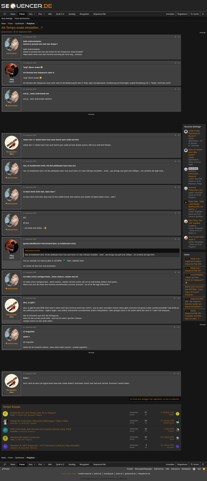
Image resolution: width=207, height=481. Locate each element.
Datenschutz (159, 469)
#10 (178, 298)
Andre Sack (14, 423)
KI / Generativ (193, 146)
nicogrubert (13, 448)
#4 (179, 135)
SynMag (72, 14)
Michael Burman (169, 423)
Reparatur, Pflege (195, 184)
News (12, 14)
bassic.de (97, 474)
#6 (179, 187)
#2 (179, 63)
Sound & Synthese (195, 217)
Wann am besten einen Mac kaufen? (195, 152)
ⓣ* (5, 14)
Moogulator (84, 14)
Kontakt (130, 469)
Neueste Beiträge (192, 126)
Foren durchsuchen (22, 19)
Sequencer (31, 431)
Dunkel (6, 469)
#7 (179, 213)
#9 (179, 272)
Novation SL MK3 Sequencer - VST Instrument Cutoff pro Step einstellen (44, 445)
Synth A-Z (60, 14)
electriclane (7, 32)
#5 (179, 161)
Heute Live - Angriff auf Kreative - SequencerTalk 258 (193, 261)
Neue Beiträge (7, 19)
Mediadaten (186, 469)
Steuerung (33, 448)
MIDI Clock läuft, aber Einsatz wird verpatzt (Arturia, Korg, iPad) (40, 429)
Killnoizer (171, 431)
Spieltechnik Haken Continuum (25, 437)
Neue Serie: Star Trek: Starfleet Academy (195, 223)
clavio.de (119, 474)
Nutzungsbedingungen (143, 469)
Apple (190, 165)
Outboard (33, 423)
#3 (179, 89)
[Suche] (194, 14)
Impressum (175, 469)
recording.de (108, 474)
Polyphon (29, 439)
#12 (178, 373)
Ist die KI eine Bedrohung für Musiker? (194, 133)
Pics (40, 14)
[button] (34, 14)
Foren (22, 14)
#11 (178, 327)
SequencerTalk (99, 14)
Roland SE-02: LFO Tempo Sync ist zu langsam (33, 412)
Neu (30, 14)
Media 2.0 (192, 233)
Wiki (50, 14)
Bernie (172, 439)
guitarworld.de (130, 474)
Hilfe (167, 469)
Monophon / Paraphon (35, 415)
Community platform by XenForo (97, 478)
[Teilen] (175, 37)
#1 (179, 37)
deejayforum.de (144, 474)
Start (199, 469)
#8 (179, 239)
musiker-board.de (84, 474)
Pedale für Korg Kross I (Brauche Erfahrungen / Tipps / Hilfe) (39, 421)
